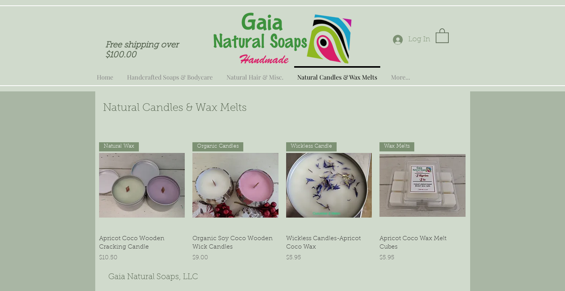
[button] (442, 35)
